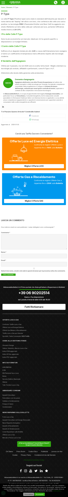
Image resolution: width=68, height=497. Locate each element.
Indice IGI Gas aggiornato (10, 354)
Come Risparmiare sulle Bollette (12, 432)
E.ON (4, 370)
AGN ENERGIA (6, 367)
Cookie (14, 455)
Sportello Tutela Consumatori (15, 336)
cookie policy (57, 491)
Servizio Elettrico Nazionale (11, 379)
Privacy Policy (26, 455)
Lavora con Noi (56, 451)
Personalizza (28, 494)
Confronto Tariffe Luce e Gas (11, 324)
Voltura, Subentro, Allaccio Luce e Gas (14, 348)
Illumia (4, 376)
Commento (5, 232)
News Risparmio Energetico (11, 423)
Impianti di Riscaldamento (10, 426)
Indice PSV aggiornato (9, 357)
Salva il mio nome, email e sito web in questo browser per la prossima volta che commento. (33, 271)
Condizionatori (7, 407)
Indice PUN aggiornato (9, 351)
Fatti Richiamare (34, 306)
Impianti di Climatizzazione (10, 429)
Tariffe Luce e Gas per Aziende (12, 333)
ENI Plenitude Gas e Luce (10, 373)
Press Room (20, 451)
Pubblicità (44, 451)
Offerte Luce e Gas (8, 435)
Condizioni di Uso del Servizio (45, 455)
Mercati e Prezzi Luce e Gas (11, 438)
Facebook (34, 116)
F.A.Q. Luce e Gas (8, 417)
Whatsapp (34, 119)
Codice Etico (33, 451)
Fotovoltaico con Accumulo (11, 398)
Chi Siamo (9, 451)
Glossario (9, 7)
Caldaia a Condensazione (10, 401)
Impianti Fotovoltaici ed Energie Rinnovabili (16, 420)
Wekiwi (4, 382)
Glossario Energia (8, 345)
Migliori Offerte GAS (34, 201)
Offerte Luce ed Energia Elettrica (13, 327)
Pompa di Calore (7, 404)
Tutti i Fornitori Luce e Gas (10, 385)
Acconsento (40, 494)
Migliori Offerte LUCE (34, 166)
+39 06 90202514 (34, 293)
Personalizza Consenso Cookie (34, 460)
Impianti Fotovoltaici (8, 395)
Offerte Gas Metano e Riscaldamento (14, 330)
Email (3, 260)
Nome (3, 252)
